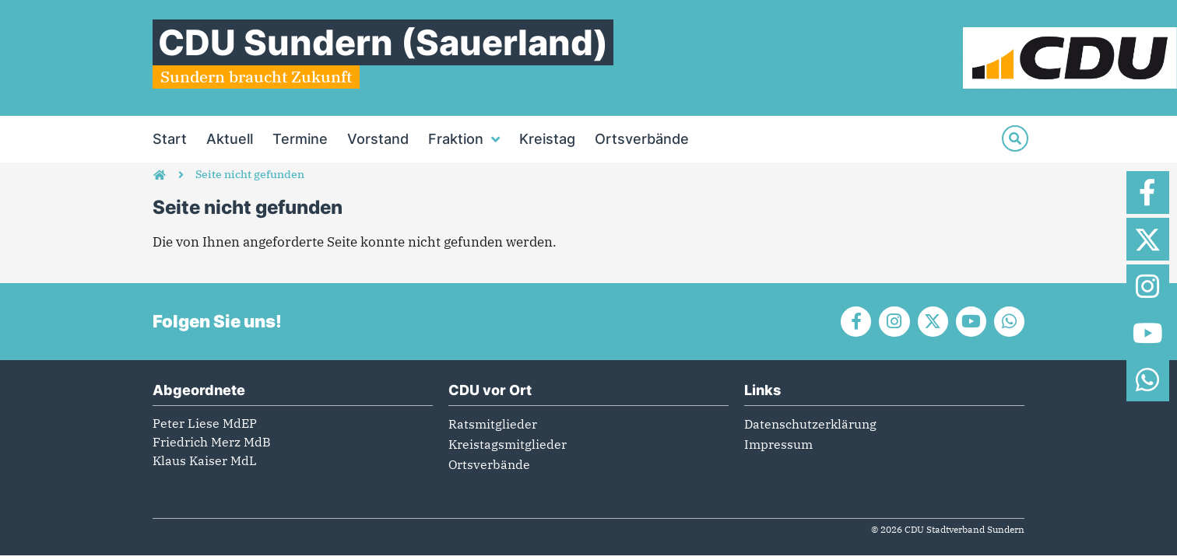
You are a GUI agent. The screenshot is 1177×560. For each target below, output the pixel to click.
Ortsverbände (642, 139)
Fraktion (464, 139)
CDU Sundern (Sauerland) (383, 42)
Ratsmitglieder (492, 424)
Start (170, 139)
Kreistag (547, 139)
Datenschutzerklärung (810, 424)
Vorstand (378, 139)
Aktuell (229, 139)
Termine (300, 139)
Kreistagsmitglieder (507, 444)
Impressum (778, 444)
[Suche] (1015, 138)
